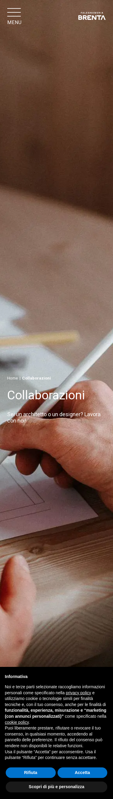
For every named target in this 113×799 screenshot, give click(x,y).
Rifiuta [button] (30, 772)
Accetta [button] (82, 772)
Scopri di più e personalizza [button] (56, 786)
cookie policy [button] (17, 722)
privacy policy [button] (78, 692)
